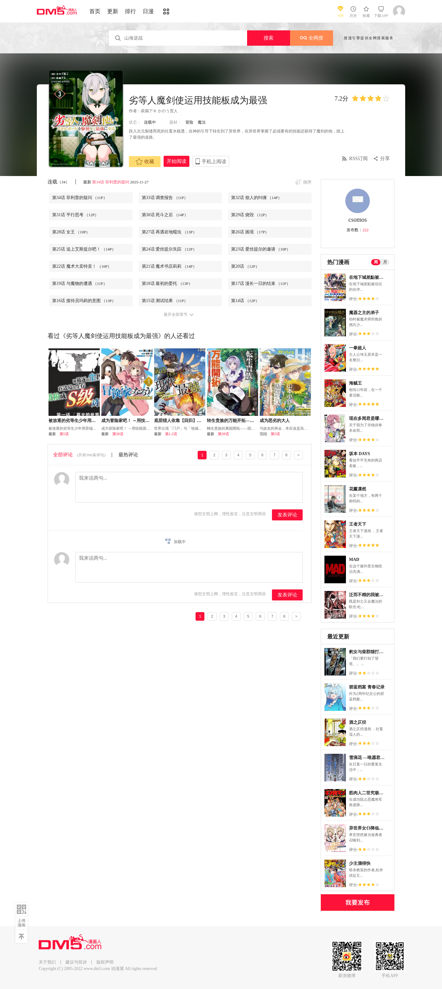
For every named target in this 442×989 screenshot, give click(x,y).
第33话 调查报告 (165, 197)
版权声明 (105, 962)
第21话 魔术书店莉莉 (169, 266)
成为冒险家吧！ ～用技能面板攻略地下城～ (142, 420)
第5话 (64, 434)
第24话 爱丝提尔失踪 (169, 249)
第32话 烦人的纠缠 (256, 197)
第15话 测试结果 (165, 300)
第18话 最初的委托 (167, 283)
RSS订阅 (358, 158)
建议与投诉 (76, 962)
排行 (130, 11)
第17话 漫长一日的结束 (260, 283)
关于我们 (47, 962)
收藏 (145, 161)
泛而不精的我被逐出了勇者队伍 (379, 594)
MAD (354, 559)
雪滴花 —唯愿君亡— (369, 757)
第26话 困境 (250, 232)
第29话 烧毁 (250, 215)
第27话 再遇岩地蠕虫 (169, 232)
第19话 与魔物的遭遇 (79, 283)
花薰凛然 (357, 489)
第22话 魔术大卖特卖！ (81, 266)
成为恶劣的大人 (275, 420)
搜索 (268, 37)
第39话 (223, 434)
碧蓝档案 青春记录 (367, 687)
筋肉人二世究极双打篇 (370, 793)
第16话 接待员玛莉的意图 (84, 300)
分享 (385, 158)
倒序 (307, 182)
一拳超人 (357, 348)
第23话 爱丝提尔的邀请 (260, 249)
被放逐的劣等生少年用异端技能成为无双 (87, 420)
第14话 (245, 300)
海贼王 (355, 383)
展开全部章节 (176, 314)
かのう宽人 (168, 111)
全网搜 (311, 37)
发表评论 (287, 514)
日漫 (148, 11)
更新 (112, 11)
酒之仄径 (357, 722)
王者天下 (357, 524)
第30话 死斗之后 (165, 215)
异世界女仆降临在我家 (370, 828)
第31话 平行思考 (75, 215)
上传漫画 (21, 922)
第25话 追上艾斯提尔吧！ (84, 249)
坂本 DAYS (359, 453)
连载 (58, 181)
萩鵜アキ (149, 111)
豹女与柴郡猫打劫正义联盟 (375, 652)
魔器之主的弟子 (364, 312)
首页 (94, 11)
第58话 (117, 434)
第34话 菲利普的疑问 (110, 182)
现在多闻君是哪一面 (368, 418)
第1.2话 (171, 434)
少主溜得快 (359, 863)
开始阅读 (176, 161)
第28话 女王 (71, 232)
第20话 (245, 266)
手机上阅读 (214, 161)
